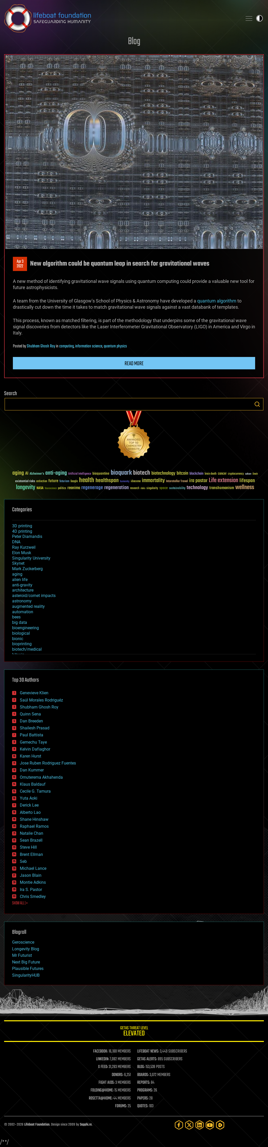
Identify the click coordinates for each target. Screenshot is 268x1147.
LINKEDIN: (102, 1059)
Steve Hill (28, 847)
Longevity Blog (25, 948)
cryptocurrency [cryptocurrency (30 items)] (236, 474)
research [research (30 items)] (134, 488)
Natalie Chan (31, 833)
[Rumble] (220, 1124)
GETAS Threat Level (134, 1032)
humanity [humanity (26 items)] (124, 481)
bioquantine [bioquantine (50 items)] (100, 473)
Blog (134, 41)
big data (19, 622)
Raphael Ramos (34, 826)
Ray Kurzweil (24, 547)
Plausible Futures (28, 968)
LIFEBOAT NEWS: (148, 1051)
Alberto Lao (30, 812)
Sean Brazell (31, 840)
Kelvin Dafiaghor (35, 749)
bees (16, 617)
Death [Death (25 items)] (255, 474)
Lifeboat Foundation (36, 1125)
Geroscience (23, 942)
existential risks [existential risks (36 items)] (25, 481)
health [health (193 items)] (86, 480)
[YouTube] (210, 1124)
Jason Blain (30, 875)
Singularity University (31, 558)
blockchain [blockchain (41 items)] (196, 474)
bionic (17, 638)
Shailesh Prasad (34, 728)
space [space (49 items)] (163, 488)
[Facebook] (179, 1124)
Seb (23, 861)
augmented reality (28, 606)
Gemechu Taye (33, 742)
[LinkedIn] (199, 1124)
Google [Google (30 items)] (74, 481)
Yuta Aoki (28, 798)
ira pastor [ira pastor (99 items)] (198, 481)
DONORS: (117, 1075)
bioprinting (22, 643)
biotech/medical (27, 649)
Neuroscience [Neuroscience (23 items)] (51, 488)
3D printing (22, 525)
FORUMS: (121, 1106)
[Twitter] (189, 1124)
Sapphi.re (86, 1125)
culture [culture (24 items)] (248, 474)
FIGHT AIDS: (107, 1082)
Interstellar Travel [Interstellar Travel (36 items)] (177, 481)
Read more (134, 363)
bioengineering (25, 627)
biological (21, 633)
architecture (22, 590)
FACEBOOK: (100, 1051)
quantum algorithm (216, 301)
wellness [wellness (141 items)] (244, 487)
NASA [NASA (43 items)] (40, 488)
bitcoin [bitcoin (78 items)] (182, 473)
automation (22, 611)
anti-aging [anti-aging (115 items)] (56, 473)
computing (66, 346)
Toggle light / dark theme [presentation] (259, 18)
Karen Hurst (30, 756)
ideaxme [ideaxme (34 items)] (136, 481)
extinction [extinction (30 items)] (41, 481)
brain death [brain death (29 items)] (211, 474)
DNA (16, 541)
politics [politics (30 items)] (62, 488)
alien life (20, 579)
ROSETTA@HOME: (101, 1098)
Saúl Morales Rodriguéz (41, 700)
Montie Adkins (33, 882)
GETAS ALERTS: (147, 1059)
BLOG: (141, 1067)
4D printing (22, 531)
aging (17, 574)
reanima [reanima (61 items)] (73, 487)
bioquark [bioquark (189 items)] (121, 473)
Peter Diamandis (27, 536)
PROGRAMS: (145, 1090)
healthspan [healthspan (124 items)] (107, 480)
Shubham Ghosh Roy (41, 346)
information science (88, 346)
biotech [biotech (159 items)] (141, 472)
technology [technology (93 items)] (197, 488)
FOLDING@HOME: (102, 1090)
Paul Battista (31, 734)
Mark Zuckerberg (27, 568)
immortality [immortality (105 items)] (153, 480)
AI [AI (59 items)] (26, 473)
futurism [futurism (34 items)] (64, 481)
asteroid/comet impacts (34, 595)
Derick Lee (29, 805)
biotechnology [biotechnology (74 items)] (163, 473)
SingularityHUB (26, 975)
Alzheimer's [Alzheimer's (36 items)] (37, 474)
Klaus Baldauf (33, 784)
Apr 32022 (20, 264)
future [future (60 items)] (53, 481)
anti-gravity (22, 585)
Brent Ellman (31, 854)
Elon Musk (21, 552)
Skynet (18, 563)
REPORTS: (143, 1082)
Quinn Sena (30, 714)
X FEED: (103, 1067)
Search (257, 404)
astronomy (22, 601)
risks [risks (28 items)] (143, 488)
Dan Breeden (31, 721)
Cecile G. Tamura (35, 791)
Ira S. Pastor (31, 889)
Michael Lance (33, 868)
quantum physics (115, 346)
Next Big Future (26, 962)
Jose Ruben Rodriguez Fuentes (48, 763)
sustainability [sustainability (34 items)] (177, 488)
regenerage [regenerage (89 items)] (92, 488)
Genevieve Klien (34, 692)
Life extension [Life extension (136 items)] (223, 480)
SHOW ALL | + (20, 903)
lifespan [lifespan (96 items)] (247, 481)
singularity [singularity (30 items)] (152, 488)
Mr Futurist (22, 955)
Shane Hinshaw (34, 819)
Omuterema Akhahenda (41, 777)
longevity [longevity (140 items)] (25, 487)
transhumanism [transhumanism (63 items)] (221, 487)
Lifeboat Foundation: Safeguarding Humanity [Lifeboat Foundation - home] (121, 18)
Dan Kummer (32, 770)
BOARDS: (143, 1075)
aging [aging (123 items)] (18, 473)
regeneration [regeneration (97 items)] (116, 488)
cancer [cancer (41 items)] (222, 474)
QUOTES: (142, 1106)
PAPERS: (143, 1098)
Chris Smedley (33, 896)
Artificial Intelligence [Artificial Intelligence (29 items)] (79, 474)
